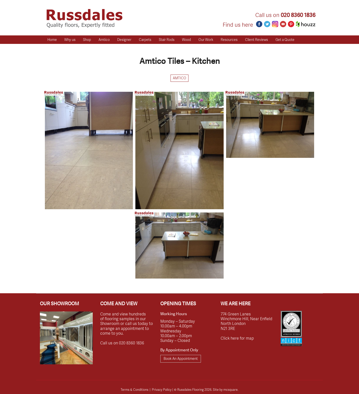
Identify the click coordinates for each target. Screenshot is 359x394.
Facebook (259, 24)
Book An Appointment (181, 358)
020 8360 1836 (298, 15)
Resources (229, 39)
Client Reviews (256, 39)
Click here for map (237, 338)
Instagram (275, 24)
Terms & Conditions (134, 389)
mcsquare (230, 389)
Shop (87, 39)
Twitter (267, 24)
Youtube (283, 24)
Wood (186, 39)
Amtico (104, 39)
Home (52, 39)
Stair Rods (167, 39)
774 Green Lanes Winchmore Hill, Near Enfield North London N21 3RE (246, 321)
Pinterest (291, 24)
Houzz (305, 24)
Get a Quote (284, 39)
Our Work (205, 39)
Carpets (145, 39)
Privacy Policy (162, 389)
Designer (124, 39)
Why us (70, 39)
